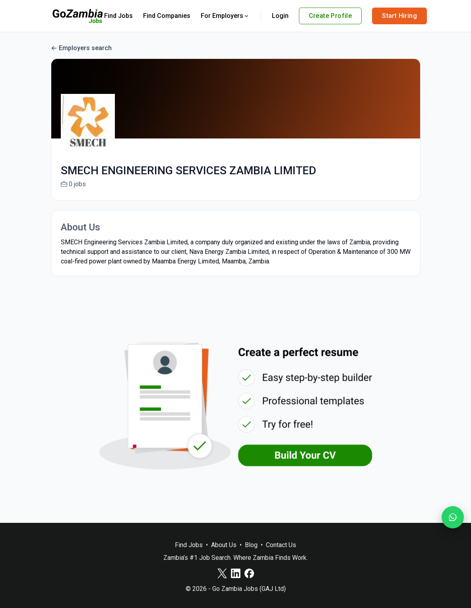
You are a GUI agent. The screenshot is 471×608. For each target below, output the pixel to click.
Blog (251, 545)
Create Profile (330, 15)
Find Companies (166, 15)
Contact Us (281, 545)
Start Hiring (399, 15)
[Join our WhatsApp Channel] (453, 517)
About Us (223, 545)
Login (280, 15)
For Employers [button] (225, 15)
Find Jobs (118, 15)
